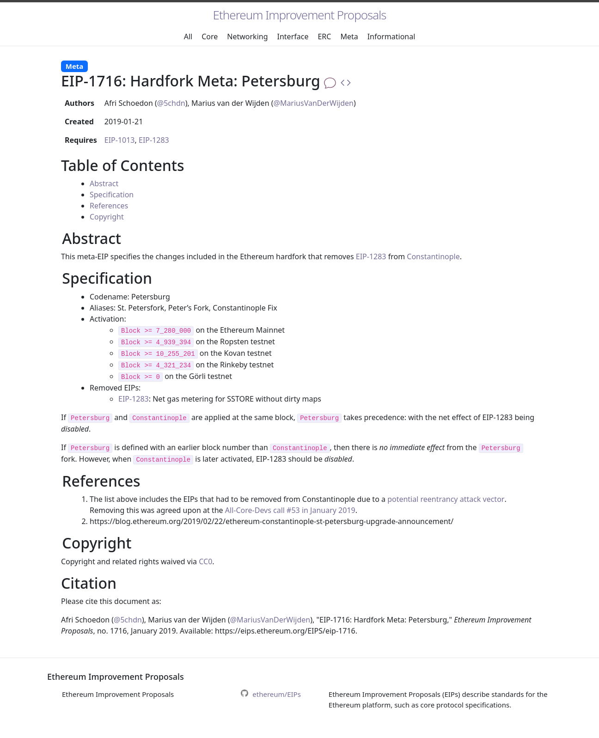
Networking (247, 36)
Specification (112, 194)
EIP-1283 (154, 140)
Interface (293, 36)
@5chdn (171, 103)
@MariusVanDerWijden (314, 103)
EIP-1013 (119, 140)
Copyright (107, 217)
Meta (349, 36)
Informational (391, 36)
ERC (324, 36)
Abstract (104, 183)
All (188, 36)
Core (210, 36)
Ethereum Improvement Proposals (299, 14)
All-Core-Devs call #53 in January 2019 (290, 510)
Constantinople (433, 256)
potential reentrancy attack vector (445, 499)
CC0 (205, 561)
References (109, 206)
